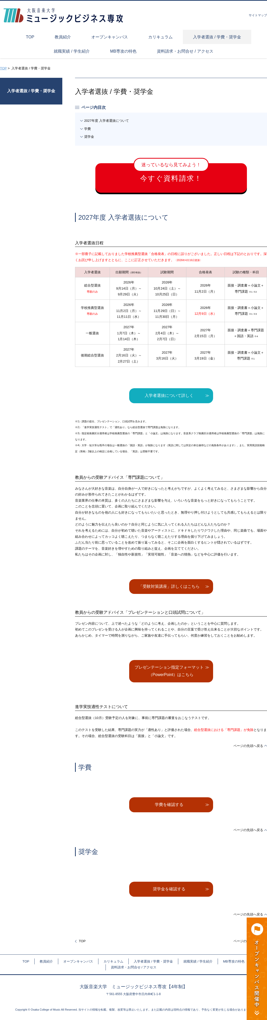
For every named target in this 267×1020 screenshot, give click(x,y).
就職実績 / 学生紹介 (198, 961)
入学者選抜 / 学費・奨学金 (31, 91)
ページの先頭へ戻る (248, 746)
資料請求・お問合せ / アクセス (134, 967)
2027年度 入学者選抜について (106, 121)
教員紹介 (46, 961)
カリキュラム (113, 961)
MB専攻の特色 (234, 961)
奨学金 (89, 137)
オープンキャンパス (78, 961)
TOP (3, 68)
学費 (87, 129)
